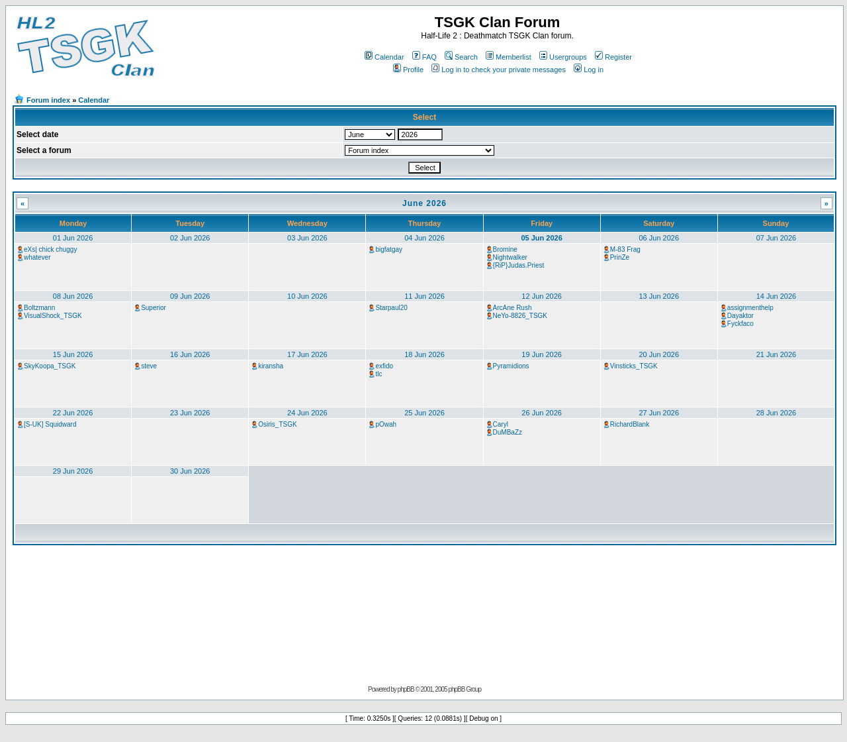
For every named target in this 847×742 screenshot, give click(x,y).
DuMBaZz (507, 432)
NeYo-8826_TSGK (520, 315)
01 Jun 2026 (73, 238)
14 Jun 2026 (776, 296)
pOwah (385, 424)
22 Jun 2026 (73, 413)
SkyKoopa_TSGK (49, 366)
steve (149, 366)
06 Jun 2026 (659, 238)
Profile (408, 70)
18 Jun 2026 (424, 354)
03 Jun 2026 (307, 238)
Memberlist (508, 57)
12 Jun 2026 (541, 296)
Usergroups (563, 57)
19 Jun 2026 (541, 354)
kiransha (270, 366)
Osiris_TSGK (277, 424)
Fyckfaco (740, 323)
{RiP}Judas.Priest (519, 265)
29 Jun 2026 (73, 471)
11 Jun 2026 (424, 296)
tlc (378, 374)
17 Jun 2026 (307, 354)
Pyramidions (511, 366)
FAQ (424, 57)
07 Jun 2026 (776, 238)
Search (461, 57)
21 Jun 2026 (776, 354)
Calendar (384, 57)
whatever (37, 257)
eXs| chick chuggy (50, 249)
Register (613, 57)
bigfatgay (388, 249)
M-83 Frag (625, 249)
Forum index (48, 100)
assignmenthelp (750, 307)
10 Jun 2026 (307, 296)
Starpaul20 (391, 307)
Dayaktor (740, 315)
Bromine (505, 249)
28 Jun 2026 (776, 413)
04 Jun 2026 (424, 238)
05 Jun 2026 (541, 238)
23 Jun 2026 (190, 413)
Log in (588, 70)
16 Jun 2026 (190, 354)
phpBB (406, 689)
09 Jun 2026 (190, 296)
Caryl (500, 424)
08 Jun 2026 (73, 296)
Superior (153, 307)
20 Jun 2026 (659, 354)
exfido (384, 366)
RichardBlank (629, 424)
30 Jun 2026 (190, 471)
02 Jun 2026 (190, 238)
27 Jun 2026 (659, 413)
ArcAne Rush (512, 307)
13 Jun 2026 (659, 296)
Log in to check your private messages (498, 70)
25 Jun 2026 (424, 413)
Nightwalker (510, 257)
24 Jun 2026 (307, 413)
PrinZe (619, 257)
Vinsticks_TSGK (634, 366)
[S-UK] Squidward (50, 424)
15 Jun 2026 (73, 354)
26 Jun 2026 (541, 413)
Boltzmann (39, 307)
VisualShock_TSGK (53, 315)
